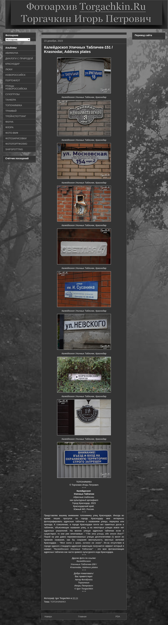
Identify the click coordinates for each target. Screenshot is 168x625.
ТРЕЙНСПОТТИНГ (15, 116)
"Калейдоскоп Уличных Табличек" (73, 549)
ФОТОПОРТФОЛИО (16, 143)
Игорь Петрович (84, 585)
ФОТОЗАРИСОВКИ (16, 138)
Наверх (48, 616)
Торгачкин (84, 582)
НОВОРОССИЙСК (15, 75)
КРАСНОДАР (12, 63)
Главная (82, 616)
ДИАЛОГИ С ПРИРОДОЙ (19, 58)
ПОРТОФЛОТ (12, 80)
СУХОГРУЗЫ (12, 94)
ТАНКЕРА (10, 99)
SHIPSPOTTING (14, 149)
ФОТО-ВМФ (11, 133)
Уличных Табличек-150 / (84, 564)
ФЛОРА (9, 127)
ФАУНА (9, 121)
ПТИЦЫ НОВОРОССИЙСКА (16, 87)
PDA (118, 616)
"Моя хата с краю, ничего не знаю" (80, 543)
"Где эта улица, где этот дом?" (105, 533)
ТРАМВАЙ (10, 111)
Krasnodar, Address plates (84, 567)
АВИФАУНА (11, 53)
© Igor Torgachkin (84, 588)
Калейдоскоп (84, 561)
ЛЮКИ (8, 69)
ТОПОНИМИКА (58, 601)
